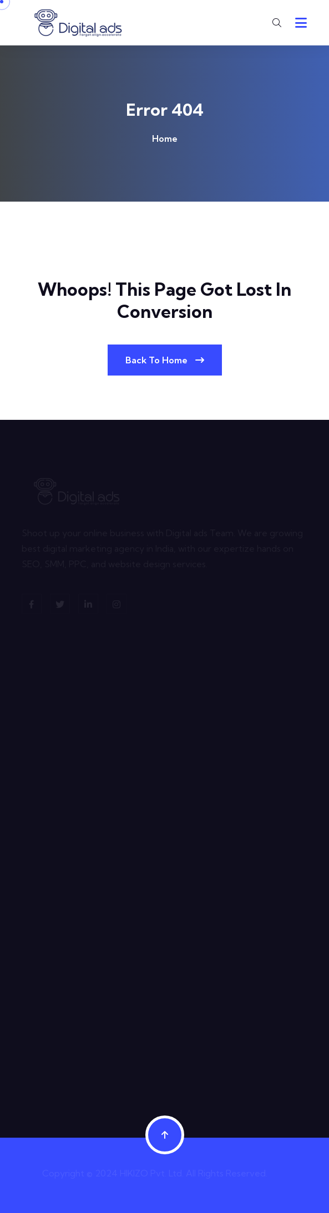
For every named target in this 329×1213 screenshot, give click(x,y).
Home (165, 138)
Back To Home (164, 360)
